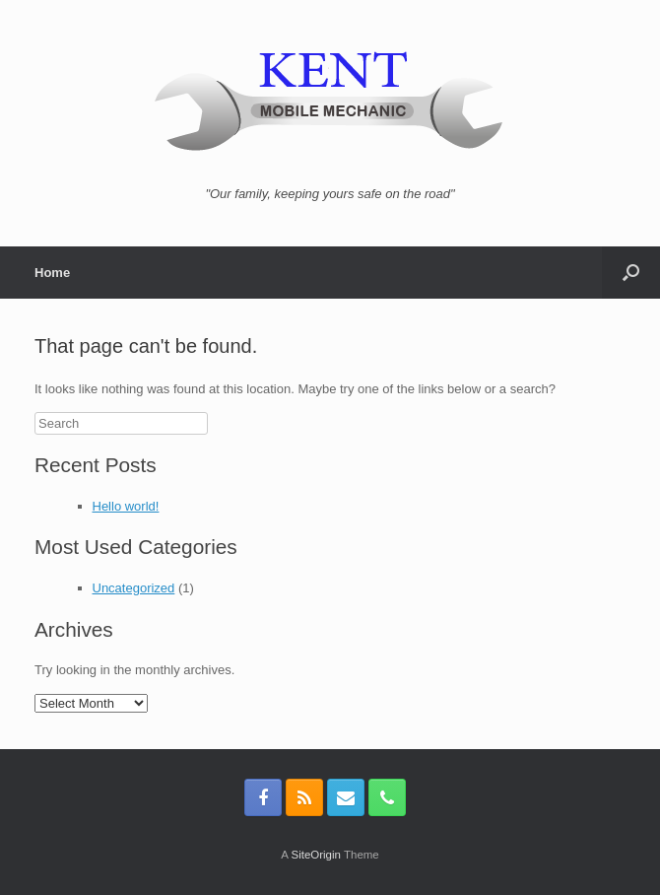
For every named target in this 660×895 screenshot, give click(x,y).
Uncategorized (134, 588)
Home (52, 272)
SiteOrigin (316, 855)
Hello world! (126, 506)
